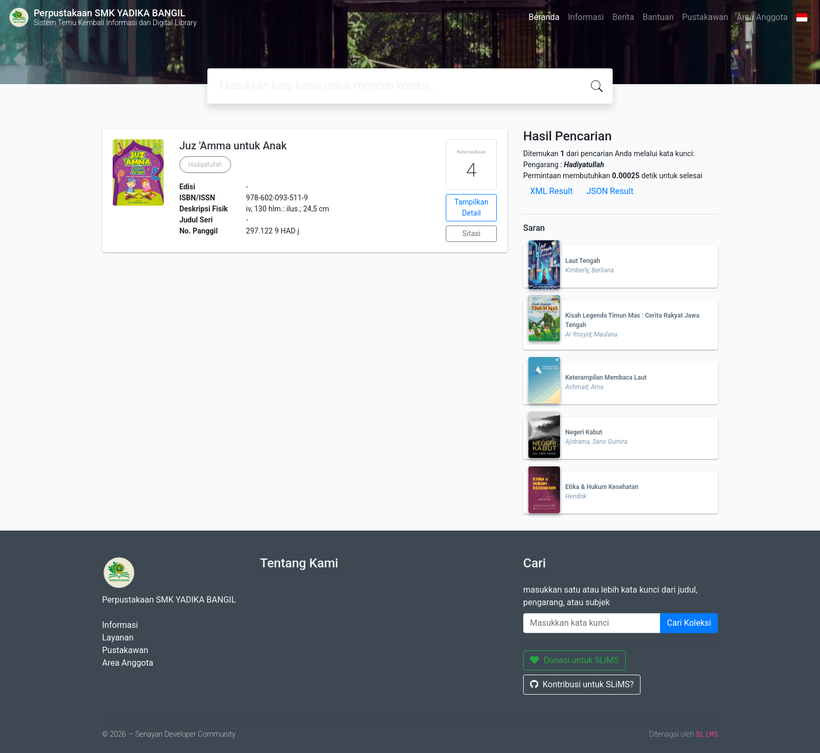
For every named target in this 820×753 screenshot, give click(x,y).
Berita (623, 17)
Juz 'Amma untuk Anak (233, 145)
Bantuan (658, 17)
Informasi (586, 17)
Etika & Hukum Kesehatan (601, 487)
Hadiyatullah (205, 164)
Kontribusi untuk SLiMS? (582, 684)
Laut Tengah (582, 260)
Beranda (543, 17)
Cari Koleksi (689, 623)
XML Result (551, 191)
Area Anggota (762, 17)
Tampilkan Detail (471, 207)
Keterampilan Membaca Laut (605, 377)
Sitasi (471, 233)
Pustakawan (705, 17)
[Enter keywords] (592, 623)
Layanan (118, 638)
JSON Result (609, 191)
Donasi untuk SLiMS (574, 660)
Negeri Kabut (583, 432)
